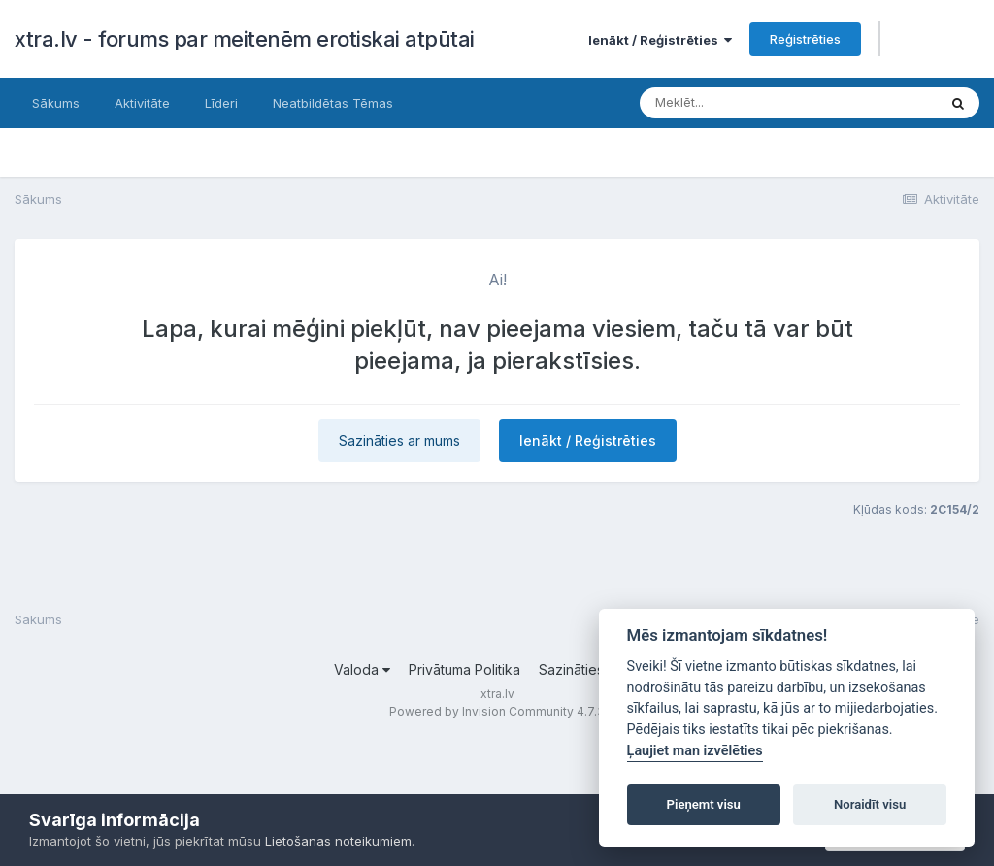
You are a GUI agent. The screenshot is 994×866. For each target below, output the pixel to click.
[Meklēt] (755, 102)
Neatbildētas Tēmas (333, 103)
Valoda (362, 669)
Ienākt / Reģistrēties (660, 40)
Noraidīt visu (870, 804)
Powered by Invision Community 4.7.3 (497, 711)
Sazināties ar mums (399, 440)
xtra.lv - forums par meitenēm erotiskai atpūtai (245, 38)
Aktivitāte (142, 103)
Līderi (221, 103)
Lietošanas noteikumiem (338, 841)
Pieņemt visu (704, 804)
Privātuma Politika (464, 669)
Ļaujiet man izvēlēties (695, 751)
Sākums (56, 103)
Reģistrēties (805, 39)
